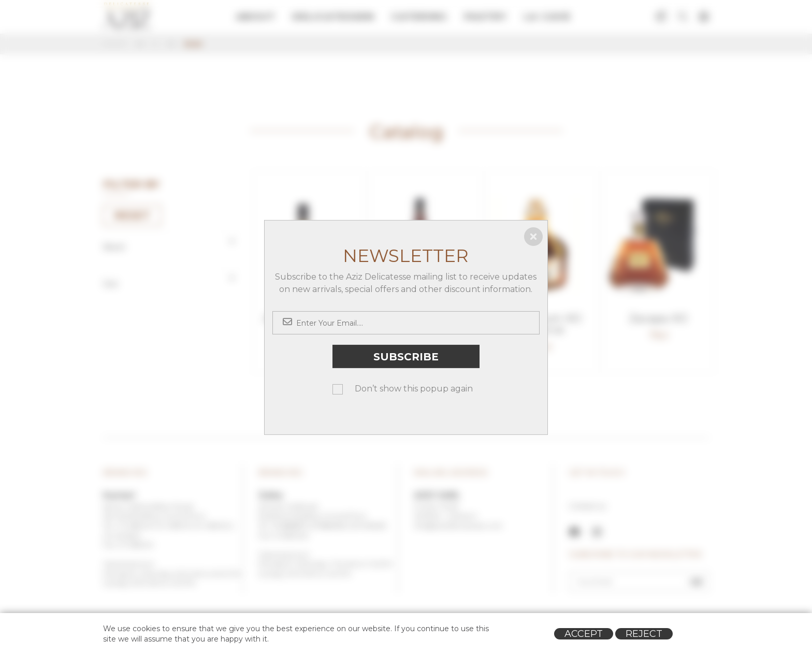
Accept (583, 633)
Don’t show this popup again (414, 389)
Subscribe (406, 356)
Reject (644, 633)
